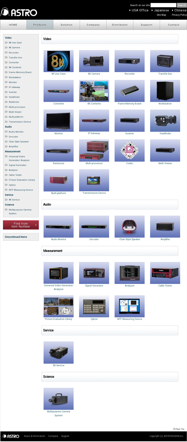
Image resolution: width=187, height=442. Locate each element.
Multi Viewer (15, 112)
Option (12, 185)
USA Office (140, 10)
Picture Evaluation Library (22, 180)
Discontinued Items (16, 236)
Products (39, 25)
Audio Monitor (16, 132)
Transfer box (15, 57)
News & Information (34, 436)
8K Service (14, 200)
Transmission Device (20, 122)
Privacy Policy (179, 15)
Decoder (13, 136)
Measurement (12, 151)
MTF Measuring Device (21, 190)
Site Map (161, 15)
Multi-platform (16, 117)
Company (93, 25)
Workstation (15, 77)
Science (9, 204)
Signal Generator (17, 165)
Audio (8, 126)
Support (146, 25)
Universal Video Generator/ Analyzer (19, 158)
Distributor (120, 25)
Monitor (13, 82)
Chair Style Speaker (19, 141)
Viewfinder (14, 97)
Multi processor (17, 107)
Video (8, 37)
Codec (130, 152)
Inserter (13, 92)
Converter (14, 62)
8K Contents (15, 67)
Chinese (180, 10)
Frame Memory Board (20, 72)
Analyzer (13, 170)
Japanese (161, 10)
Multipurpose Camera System (20, 212)
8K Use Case (15, 42)
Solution (66, 25)
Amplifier (13, 146)
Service (9, 194)
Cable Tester (15, 175)
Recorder (14, 52)
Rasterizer (14, 102)
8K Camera (14, 47)
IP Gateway (14, 87)
